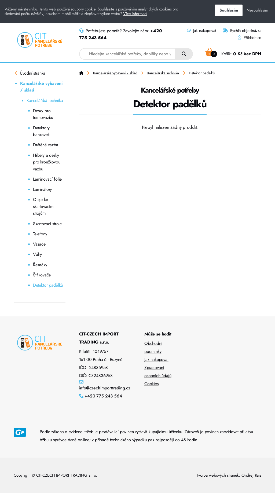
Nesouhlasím (257, 10)
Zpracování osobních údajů (157, 371)
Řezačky (40, 265)
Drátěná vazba (45, 145)
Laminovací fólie (47, 179)
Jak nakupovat (201, 31)
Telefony (40, 234)
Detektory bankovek (41, 131)
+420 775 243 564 (103, 396)
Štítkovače (42, 275)
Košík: (233, 54)
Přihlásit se (249, 38)
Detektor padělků (48, 285)
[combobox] (127, 54)
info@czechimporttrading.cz (105, 388)
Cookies (151, 384)
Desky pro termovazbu (43, 114)
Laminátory (42, 189)
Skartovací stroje (47, 224)
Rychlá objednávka (242, 31)
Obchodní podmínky (153, 347)
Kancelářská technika (45, 100)
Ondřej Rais (251, 475)
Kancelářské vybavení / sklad (41, 86)
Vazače (39, 244)
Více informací (135, 14)
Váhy (37, 254)
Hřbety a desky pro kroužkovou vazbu (46, 162)
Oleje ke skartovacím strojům (43, 206)
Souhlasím (228, 10)
